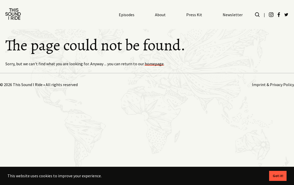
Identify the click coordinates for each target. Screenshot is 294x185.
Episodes (126, 14)
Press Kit (194, 14)
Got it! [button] (278, 175)
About (160, 14)
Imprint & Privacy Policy (273, 84)
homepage (154, 63)
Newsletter (233, 14)
